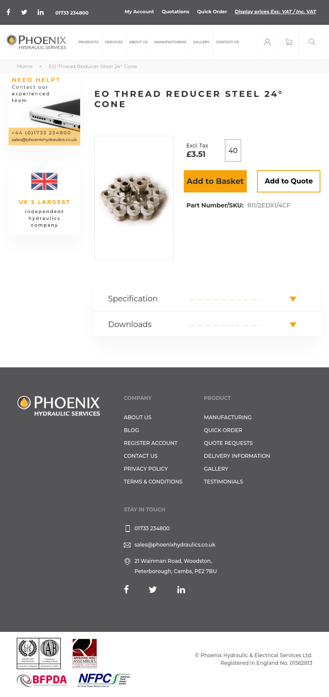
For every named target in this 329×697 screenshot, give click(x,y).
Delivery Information (237, 456)
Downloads (130, 324)
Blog (131, 430)
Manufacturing (228, 417)
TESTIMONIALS (223, 481)
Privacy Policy (146, 469)
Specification (133, 298)
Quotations (175, 12)
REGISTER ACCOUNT (150, 443)
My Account (139, 12)
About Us (138, 417)
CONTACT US (141, 456)
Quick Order (212, 12)
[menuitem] (88, 42)
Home (25, 66)
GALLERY (216, 469)
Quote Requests (228, 443)
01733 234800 (71, 13)
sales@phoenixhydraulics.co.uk (175, 544)
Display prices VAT (275, 12)
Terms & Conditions (153, 481)
